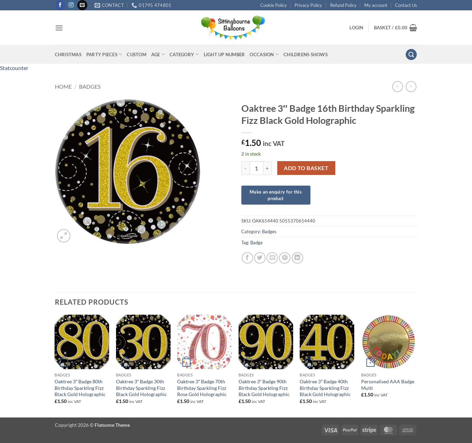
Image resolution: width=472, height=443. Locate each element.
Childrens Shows (305, 54)
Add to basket (306, 168)
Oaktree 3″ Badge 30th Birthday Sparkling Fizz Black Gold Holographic (141, 387)
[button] (59, 27)
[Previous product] (411, 86)
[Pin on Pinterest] (284, 258)
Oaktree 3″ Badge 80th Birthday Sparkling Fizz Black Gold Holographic (80, 387)
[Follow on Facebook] (60, 5)
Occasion (264, 54)
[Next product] (397, 86)
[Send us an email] (82, 5)
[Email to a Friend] (272, 258)
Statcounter (14, 68)
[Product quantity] (256, 168)
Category (184, 54)
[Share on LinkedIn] (297, 258)
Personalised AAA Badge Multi (387, 384)
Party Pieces (104, 54)
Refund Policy (343, 5)
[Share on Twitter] (260, 258)
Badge (256, 242)
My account (375, 5)
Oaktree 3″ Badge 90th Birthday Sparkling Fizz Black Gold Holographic (264, 387)
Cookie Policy (273, 5)
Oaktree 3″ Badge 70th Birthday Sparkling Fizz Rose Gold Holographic (202, 387)
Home (63, 86)
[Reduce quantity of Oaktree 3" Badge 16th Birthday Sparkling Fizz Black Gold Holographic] (245, 168)
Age (158, 54)
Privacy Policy (308, 5)
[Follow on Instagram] (71, 5)
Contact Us (406, 5)
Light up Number (224, 54)
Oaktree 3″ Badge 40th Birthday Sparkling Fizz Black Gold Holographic (325, 387)
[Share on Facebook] (247, 258)
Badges (89, 86)
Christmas (68, 54)
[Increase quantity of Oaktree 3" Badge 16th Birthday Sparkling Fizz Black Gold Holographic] (267, 168)
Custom (136, 54)
